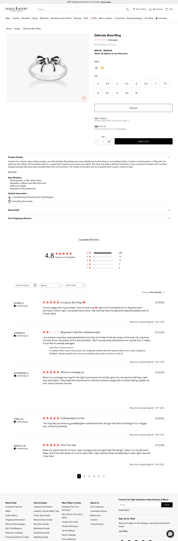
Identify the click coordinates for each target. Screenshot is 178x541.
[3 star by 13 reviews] (104, 260)
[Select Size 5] (117, 84)
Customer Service (13, 506)
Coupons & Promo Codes (17, 536)
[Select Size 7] (155, 84)
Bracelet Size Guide (43, 519)
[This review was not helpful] (161, 321)
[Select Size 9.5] (127, 93)
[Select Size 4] (98, 84)
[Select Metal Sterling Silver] (96, 67)
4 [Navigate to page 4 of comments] (94, 476)
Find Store (121, 129)
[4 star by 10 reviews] (104, 257)
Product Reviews (70, 526)
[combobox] (83, 9)
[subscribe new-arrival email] (140, 504)
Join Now (123, 530)
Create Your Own (70, 521)
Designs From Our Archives (71, 508)
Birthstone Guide (42, 528)
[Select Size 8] (98, 93)
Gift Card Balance (13, 528)
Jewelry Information (43, 506)
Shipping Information (15, 519)
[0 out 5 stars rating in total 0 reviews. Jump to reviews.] (106, 40)
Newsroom (95, 515)
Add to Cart (143, 141)
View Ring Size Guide (22, 201)
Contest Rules (97, 523)
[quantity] (103, 141)
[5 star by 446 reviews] (104, 253)
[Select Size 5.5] (127, 84)
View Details (106, 2)
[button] (156, 8)
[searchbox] (23, 285)
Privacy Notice (124, 510)
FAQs (7, 510)
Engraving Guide (41, 532)
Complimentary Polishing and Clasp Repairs (32, 197)
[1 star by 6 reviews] (104, 268)
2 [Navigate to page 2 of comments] (84, 476)
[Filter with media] (75, 285)
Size (96, 76)
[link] (134, 18)
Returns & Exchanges (15, 523)
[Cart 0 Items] (169, 9)
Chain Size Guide (42, 515)
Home (9, 28)
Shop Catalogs (69, 534)
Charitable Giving (98, 510)
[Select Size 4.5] (107, 84)
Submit (167, 504)
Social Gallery (68, 530)
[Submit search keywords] (128, 9)
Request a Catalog (14, 532)
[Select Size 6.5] (146, 84)
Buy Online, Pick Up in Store (73, 516)
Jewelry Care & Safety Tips (46, 510)
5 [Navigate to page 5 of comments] (99, 476)
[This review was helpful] (157, 321)
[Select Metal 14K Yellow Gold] (102, 67)
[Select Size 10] (136, 93)
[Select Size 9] (117, 93)
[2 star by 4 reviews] (104, 264)
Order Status (11, 515)
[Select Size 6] (136, 84)
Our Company (96, 506)
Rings (17, 28)
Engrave (133, 107)
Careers (94, 519)
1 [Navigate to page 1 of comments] (79, 476)
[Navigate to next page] (104, 476)
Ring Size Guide (41, 523)
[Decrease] (109, 141)
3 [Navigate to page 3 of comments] (89, 476)
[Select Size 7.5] (165, 84)
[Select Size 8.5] (107, 93)
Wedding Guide (41, 536)
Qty (103, 136)
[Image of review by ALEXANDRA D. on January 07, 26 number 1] (49, 391)
